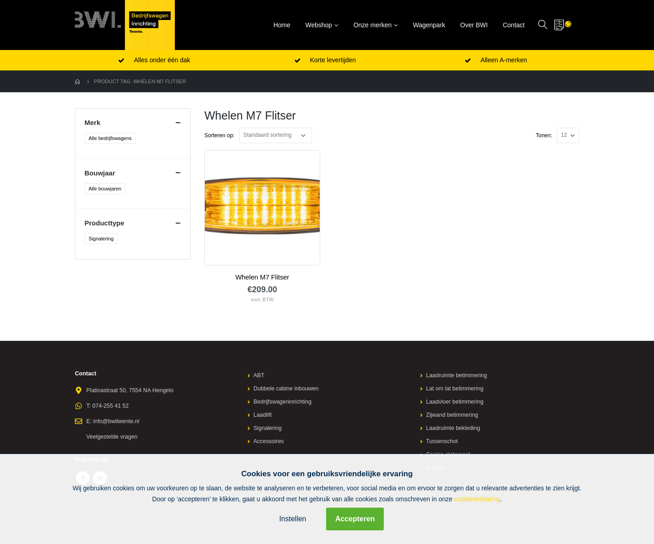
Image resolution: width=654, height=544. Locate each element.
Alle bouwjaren (105, 188)
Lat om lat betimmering (455, 388)
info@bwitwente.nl (116, 421)
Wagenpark (429, 25)
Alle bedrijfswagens (110, 138)
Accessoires (268, 441)
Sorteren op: (219, 135)
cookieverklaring (477, 499)
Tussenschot (442, 441)
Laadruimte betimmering (457, 375)
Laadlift (262, 415)
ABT (259, 375)
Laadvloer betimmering (455, 402)
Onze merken (372, 25)
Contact (514, 25)
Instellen (293, 519)
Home (281, 25)
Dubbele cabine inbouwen (286, 388)
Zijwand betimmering (452, 415)
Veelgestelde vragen (112, 437)
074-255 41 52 (110, 406)
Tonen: (543, 135)
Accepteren (355, 519)
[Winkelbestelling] (275, 135)
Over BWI (474, 25)
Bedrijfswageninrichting (282, 402)
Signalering (101, 238)
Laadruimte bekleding (453, 428)
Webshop (318, 25)
